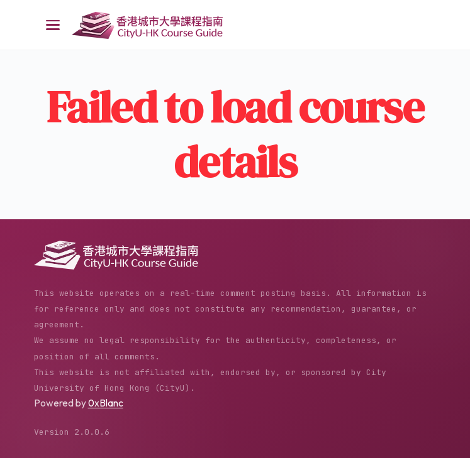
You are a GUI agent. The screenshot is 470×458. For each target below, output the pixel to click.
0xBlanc (105, 403)
